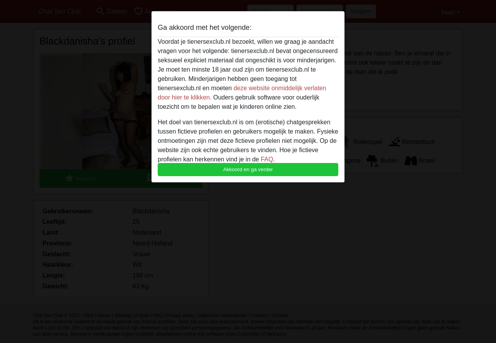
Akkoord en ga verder (248, 169)
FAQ (267, 159)
